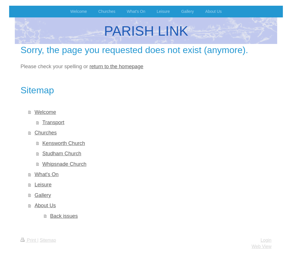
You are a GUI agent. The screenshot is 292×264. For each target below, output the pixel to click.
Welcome (45, 112)
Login (266, 240)
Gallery (43, 195)
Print (29, 240)
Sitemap (48, 240)
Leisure (43, 185)
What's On (46, 174)
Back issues (64, 216)
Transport (53, 122)
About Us (45, 205)
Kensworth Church (63, 143)
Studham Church (61, 153)
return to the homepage (116, 66)
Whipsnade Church (64, 164)
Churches (46, 133)
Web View (261, 246)
